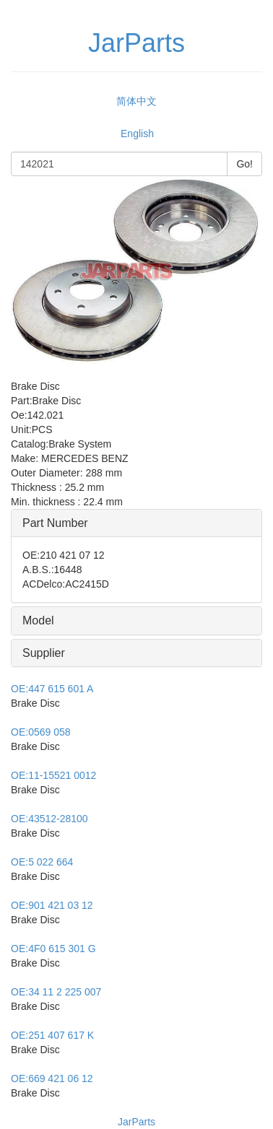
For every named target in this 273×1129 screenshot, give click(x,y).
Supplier (43, 653)
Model (38, 620)
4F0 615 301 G (53, 948)
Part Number (55, 523)
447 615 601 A (52, 688)
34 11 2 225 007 (56, 992)
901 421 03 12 (52, 905)
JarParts (136, 1122)
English (137, 133)
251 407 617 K (52, 1035)
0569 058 (41, 732)
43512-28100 (49, 818)
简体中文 (136, 101)
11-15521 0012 (53, 775)
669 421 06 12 (52, 1078)
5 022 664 (42, 862)
